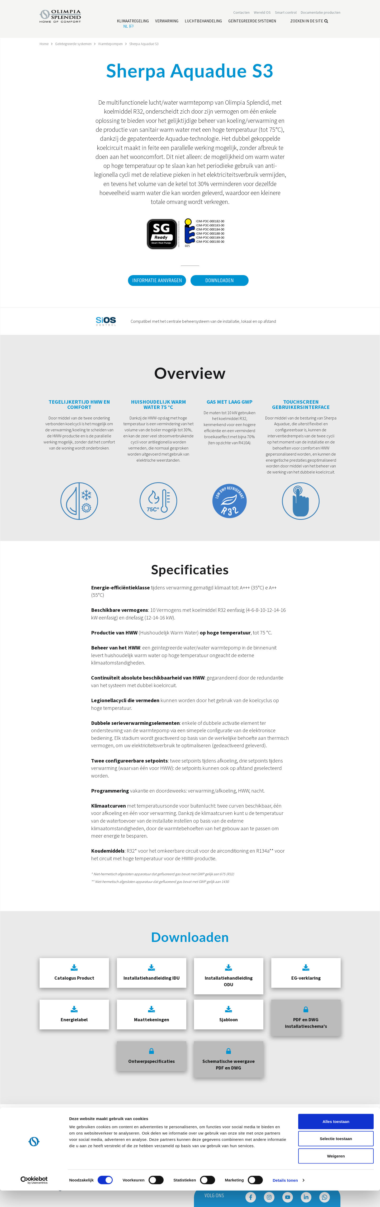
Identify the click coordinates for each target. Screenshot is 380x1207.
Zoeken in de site (309, 21)
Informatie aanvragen (157, 280)
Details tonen (285, 1196)
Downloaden (219, 280)
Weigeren (336, 1172)
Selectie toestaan (336, 1155)
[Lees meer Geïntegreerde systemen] (252, 21)
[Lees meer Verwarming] (166, 21)
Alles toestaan (335, 1138)
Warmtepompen (110, 43)
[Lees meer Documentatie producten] (320, 12)
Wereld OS (262, 12)
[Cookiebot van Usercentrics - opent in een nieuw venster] (34, 1197)
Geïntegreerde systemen (73, 43)
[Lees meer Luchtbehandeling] (203, 21)
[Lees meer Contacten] (241, 12)
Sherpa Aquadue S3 (144, 43)
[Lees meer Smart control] (286, 12)
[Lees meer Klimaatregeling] (133, 21)
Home (44, 43)
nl (128, 26)
